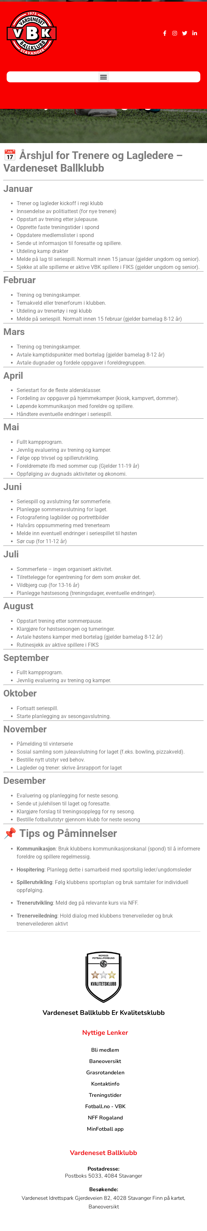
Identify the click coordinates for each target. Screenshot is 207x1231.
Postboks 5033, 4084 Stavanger (103, 1176)
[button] (103, 76)
